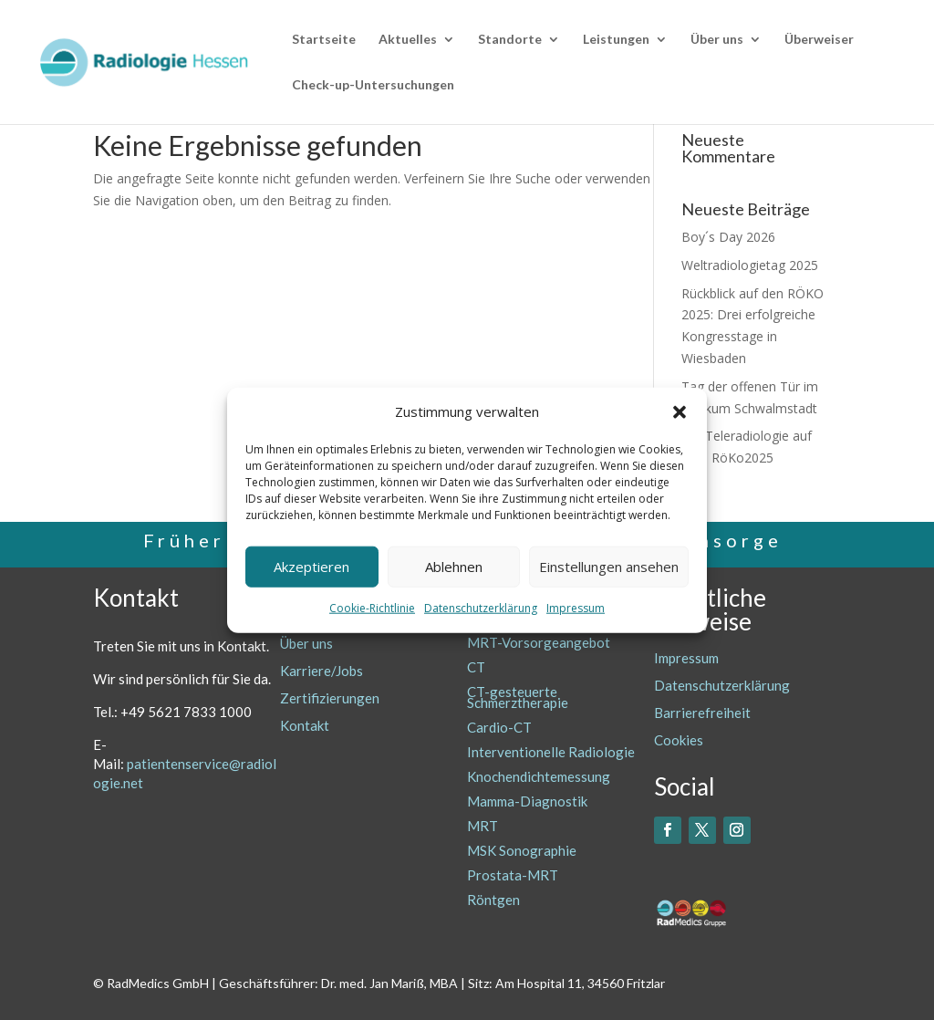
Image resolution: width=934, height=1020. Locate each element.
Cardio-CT (499, 727)
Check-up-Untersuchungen (373, 85)
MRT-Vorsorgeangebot (538, 642)
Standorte (510, 40)
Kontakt (304, 725)
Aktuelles (408, 40)
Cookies (678, 740)
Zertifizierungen (329, 698)
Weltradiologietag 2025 (749, 265)
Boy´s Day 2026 (728, 236)
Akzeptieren (311, 566)
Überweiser (819, 40)
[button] (679, 412)
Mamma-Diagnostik (527, 801)
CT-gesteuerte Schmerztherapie (517, 697)
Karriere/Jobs (321, 670)
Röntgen (493, 899)
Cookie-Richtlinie (372, 608)
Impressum (575, 608)
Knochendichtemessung (538, 776)
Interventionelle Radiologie (551, 752)
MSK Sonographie (521, 850)
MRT (482, 825)
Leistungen (616, 40)
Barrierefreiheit (702, 712)
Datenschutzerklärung (480, 608)
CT (476, 667)
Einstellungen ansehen (609, 566)
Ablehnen (454, 566)
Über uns (716, 40)
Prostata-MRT (512, 875)
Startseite (324, 40)
